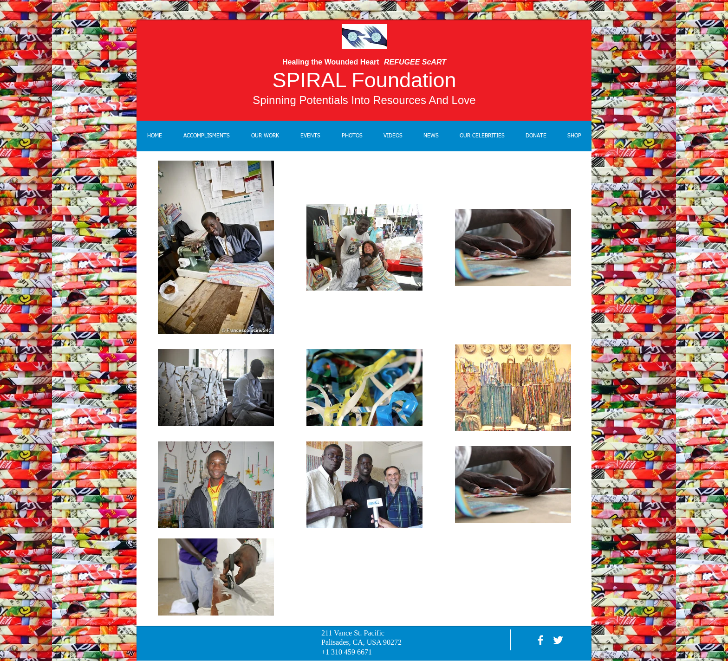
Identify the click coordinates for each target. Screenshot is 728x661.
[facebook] (540, 640)
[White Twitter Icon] (558, 640)
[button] (265, 136)
